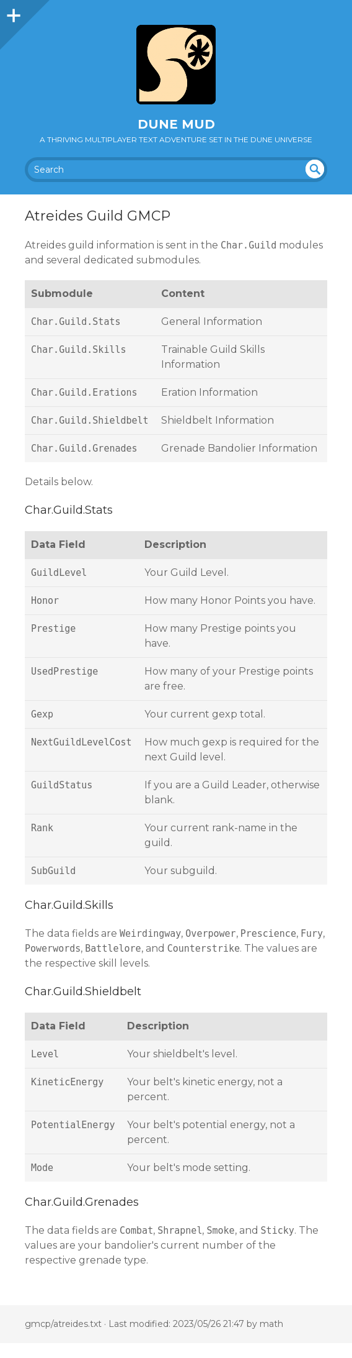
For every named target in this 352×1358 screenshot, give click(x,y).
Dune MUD (176, 124)
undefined (315, 169)
